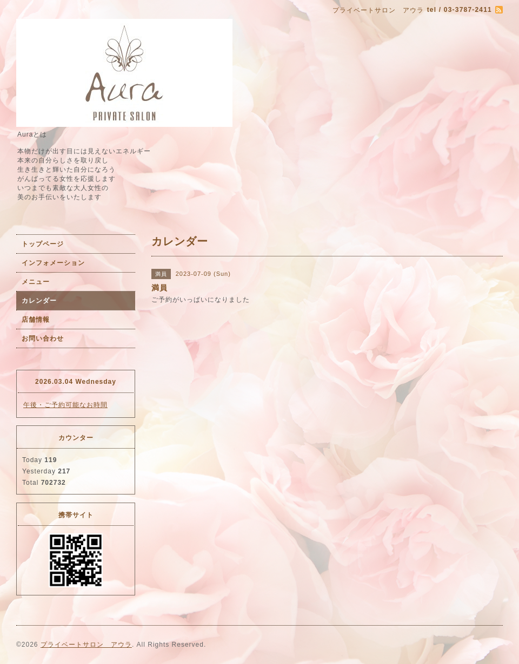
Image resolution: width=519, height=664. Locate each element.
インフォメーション (53, 263)
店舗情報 (36, 319)
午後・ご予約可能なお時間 (65, 405)
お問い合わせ (43, 338)
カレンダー (39, 300)
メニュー (36, 282)
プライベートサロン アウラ (86, 644)
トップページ (43, 244)
